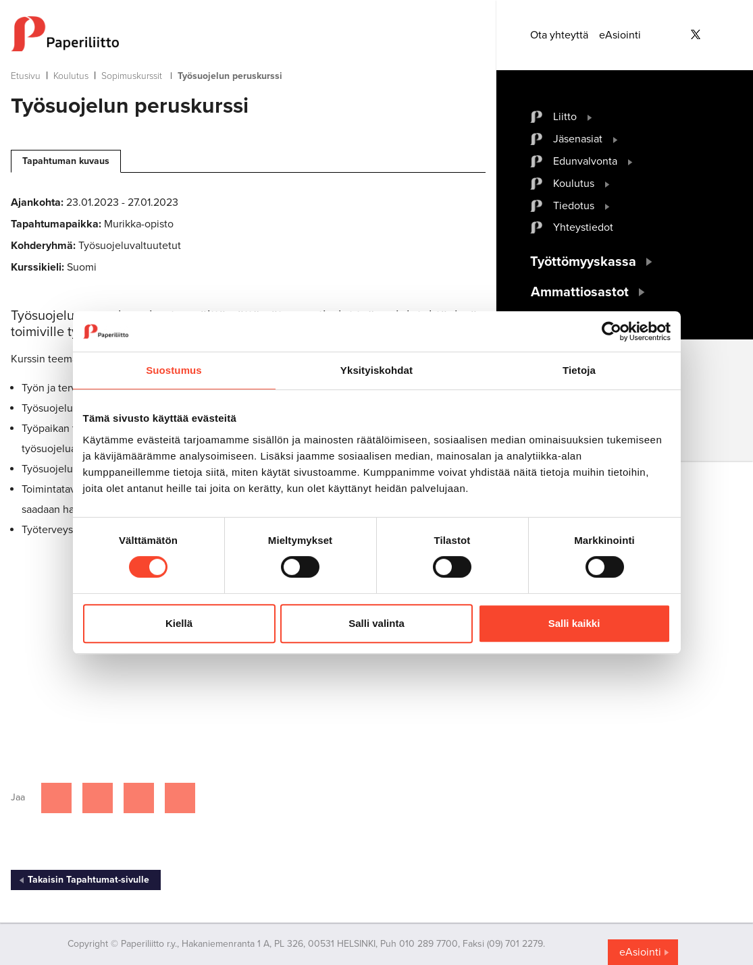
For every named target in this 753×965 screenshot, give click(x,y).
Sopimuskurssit (131, 76)
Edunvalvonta (585, 161)
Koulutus (70, 76)
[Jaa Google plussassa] (180, 798)
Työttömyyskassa (583, 262)
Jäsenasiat (577, 139)
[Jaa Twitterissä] (97, 798)
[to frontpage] (248, 33)
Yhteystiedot (583, 227)
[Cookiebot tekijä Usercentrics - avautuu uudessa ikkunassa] (611, 331)
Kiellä (178, 623)
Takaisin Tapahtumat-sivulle (88, 879)
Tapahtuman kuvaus (65, 161)
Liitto (565, 116)
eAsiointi (620, 35)
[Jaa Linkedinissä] (139, 798)
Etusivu (26, 76)
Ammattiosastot (580, 292)
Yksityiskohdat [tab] (376, 370)
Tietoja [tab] (579, 370)
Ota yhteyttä (559, 35)
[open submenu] (590, 117)
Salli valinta (376, 623)
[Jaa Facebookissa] (56, 798)
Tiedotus (573, 206)
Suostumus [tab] (174, 370)
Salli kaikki (574, 623)
